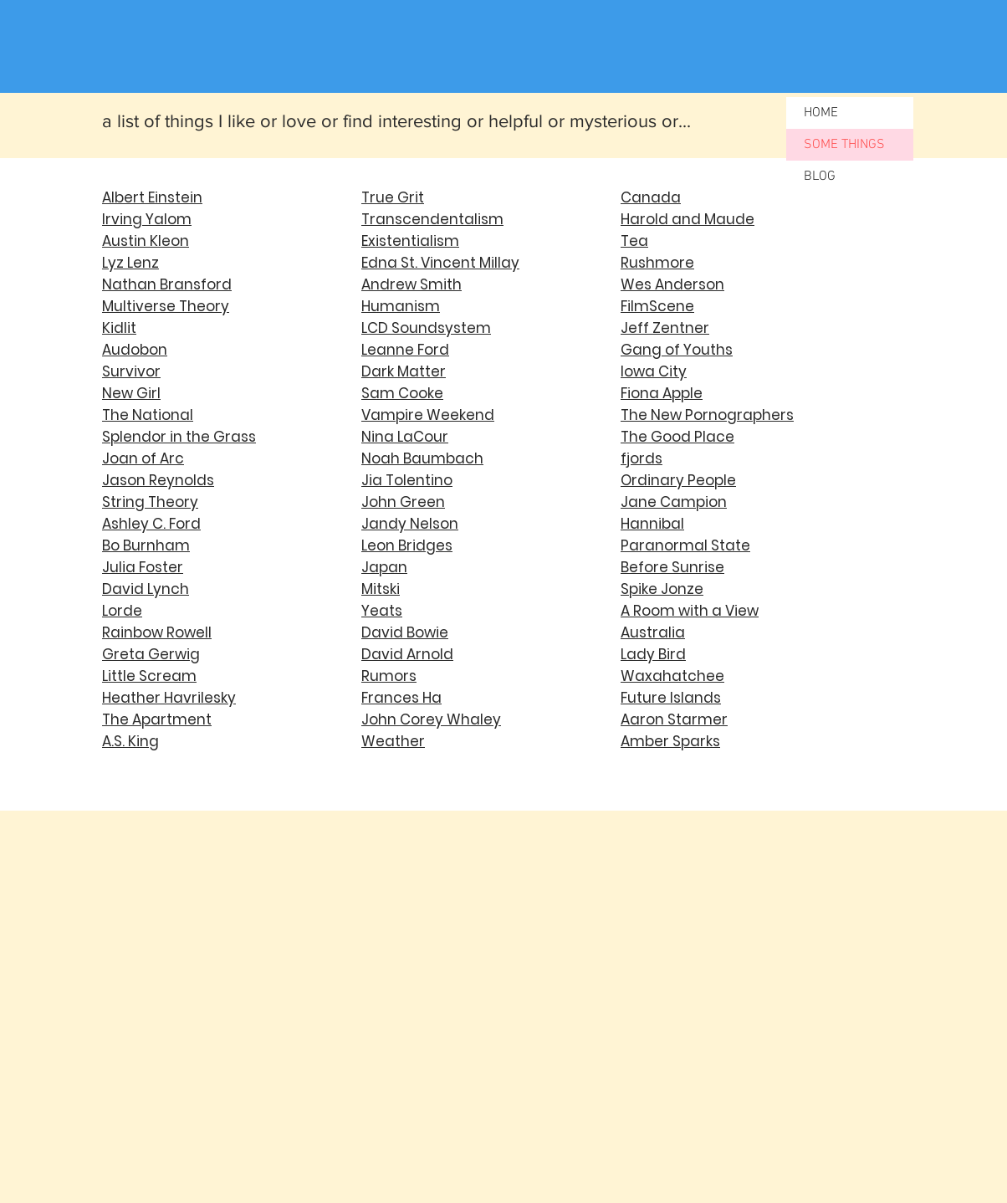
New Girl (131, 393)
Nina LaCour (404, 437)
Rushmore (657, 263)
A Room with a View (690, 611)
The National (147, 415)
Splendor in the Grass (179, 437)
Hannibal (652, 524)
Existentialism (410, 241)
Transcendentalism (432, 219)
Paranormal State (685, 545)
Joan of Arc (143, 458)
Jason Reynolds (158, 480)
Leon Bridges (406, 545)
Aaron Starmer (674, 719)
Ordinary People (678, 480)
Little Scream (149, 676)
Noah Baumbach (422, 458)
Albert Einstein (152, 197)
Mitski (380, 589)
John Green (403, 502)
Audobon (134, 350)
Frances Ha (401, 698)
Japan (384, 567)
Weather (393, 741)
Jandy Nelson (409, 524)
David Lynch (145, 589)
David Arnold (407, 654)
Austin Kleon (145, 241)
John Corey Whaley (431, 719)
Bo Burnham (146, 545)
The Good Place (677, 437)
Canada (651, 197)
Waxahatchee (672, 676)
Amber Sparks (670, 741)
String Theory (150, 502)
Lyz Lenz (130, 263)
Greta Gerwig (151, 654)
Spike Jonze (662, 589)
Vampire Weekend (427, 415)
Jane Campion (674, 502)
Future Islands (671, 698)
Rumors (389, 676)
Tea (634, 241)
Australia (653, 632)
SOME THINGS (844, 144)
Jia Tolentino (406, 480)
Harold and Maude (687, 219)
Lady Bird (653, 654)
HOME (821, 113)
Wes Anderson (672, 284)
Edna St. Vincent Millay (440, 263)
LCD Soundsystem (426, 328)
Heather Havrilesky (169, 698)
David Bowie (404, 632)
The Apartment (157, 719)
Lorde (122, 611)
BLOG (820, 176)
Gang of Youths (677, 350)
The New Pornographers (707, 415)
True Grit (392, 197)
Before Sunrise (672, 567)
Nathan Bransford (167, 284)
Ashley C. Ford (151, 524)
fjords (641, 458)
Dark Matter (403, 371)
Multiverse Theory (165, 306)
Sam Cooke (402, 393)
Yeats (381, 611)
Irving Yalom (147, 219)
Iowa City (654, 371)
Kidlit (119, 328)
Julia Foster (142, 567)
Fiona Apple (662, 393)
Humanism (400, 306)
